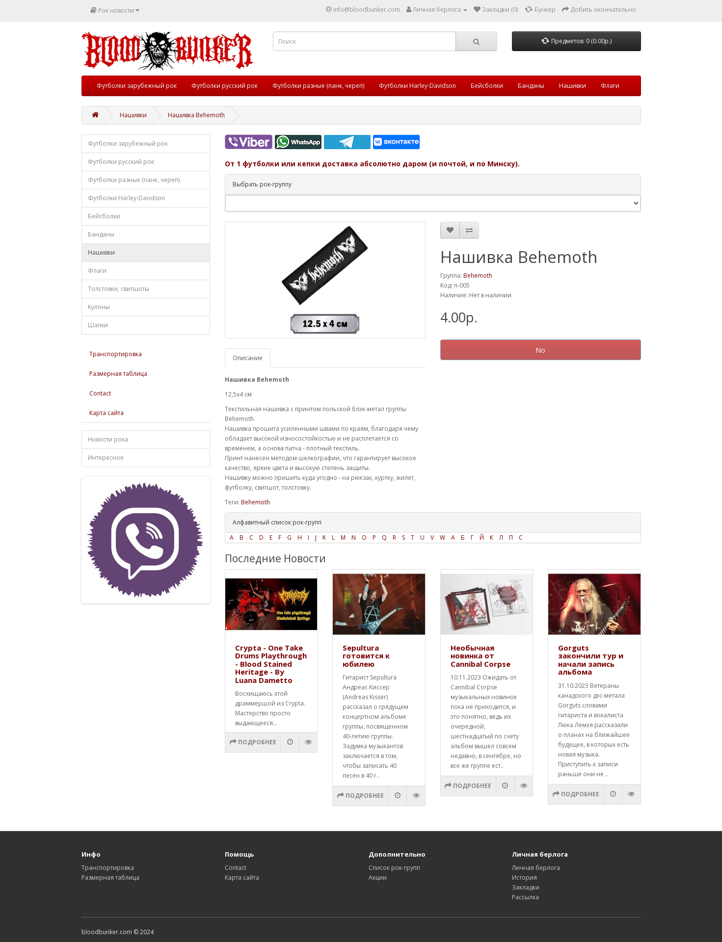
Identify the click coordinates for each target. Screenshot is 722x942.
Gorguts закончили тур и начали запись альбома (590, 660)
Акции (378, 877)
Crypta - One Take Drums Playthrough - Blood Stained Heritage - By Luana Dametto (271, 664)
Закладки (525, 887)
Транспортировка (115, 354)
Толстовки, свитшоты (118, 289)
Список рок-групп (394, 868)
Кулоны (99, 307)
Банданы (531, 85)
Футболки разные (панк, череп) (318, 85)
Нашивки (572, 85)
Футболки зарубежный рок (137, 85)
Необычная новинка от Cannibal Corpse (480, 656)
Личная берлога (536, 868)
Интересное (106, 457)
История (524, 877)
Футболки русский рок (224, 85)
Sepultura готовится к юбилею (366, 656)
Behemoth (477, 275)
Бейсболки (487, 85)
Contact (100, 393)
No (540, 350)
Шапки (98, 325)
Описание (248, 358)
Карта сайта (106, 413)
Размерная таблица (118, 373)
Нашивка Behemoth (196, 115)
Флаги (610, 85)
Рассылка (525, 897)
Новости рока (108, 439)
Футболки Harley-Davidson (417, 85)
